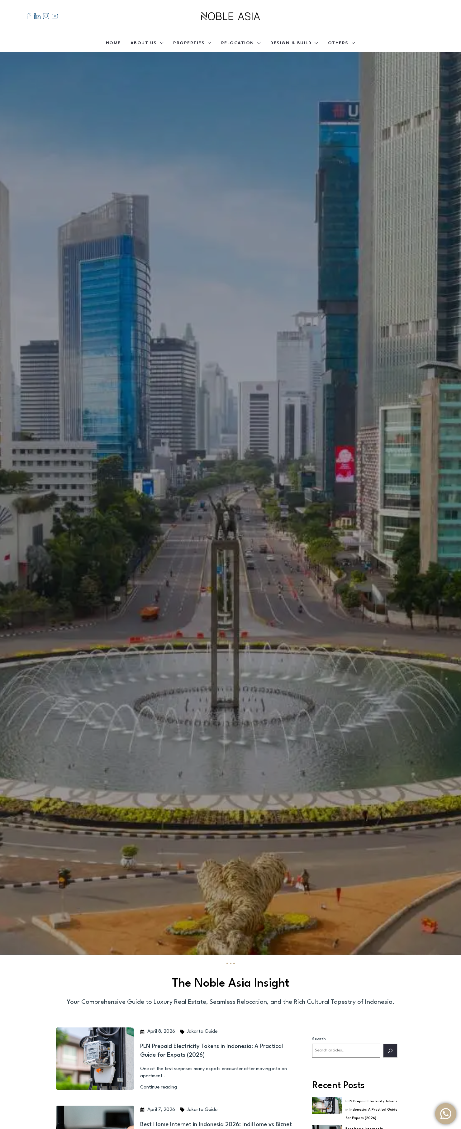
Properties (189, 43)
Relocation (237, 43)
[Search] (390, 1051)
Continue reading (158, 1087)
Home (113, 43)
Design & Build (290, 43)
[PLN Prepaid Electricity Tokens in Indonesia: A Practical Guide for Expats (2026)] (327, 1105)
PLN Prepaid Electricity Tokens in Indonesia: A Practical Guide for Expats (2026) (371, 1110)
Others (338, 43)
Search (319, 1039)
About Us (144, 43)
